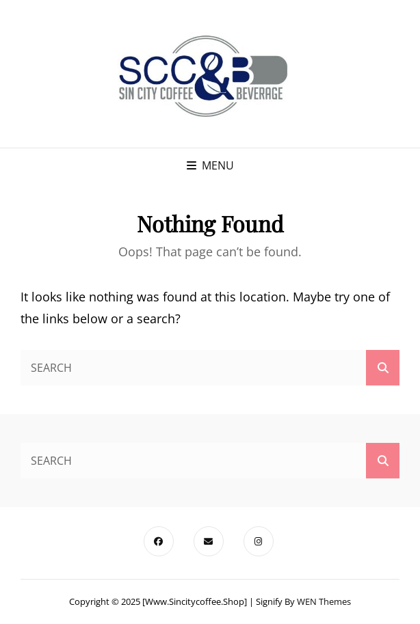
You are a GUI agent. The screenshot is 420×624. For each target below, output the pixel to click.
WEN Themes (324, 601)
